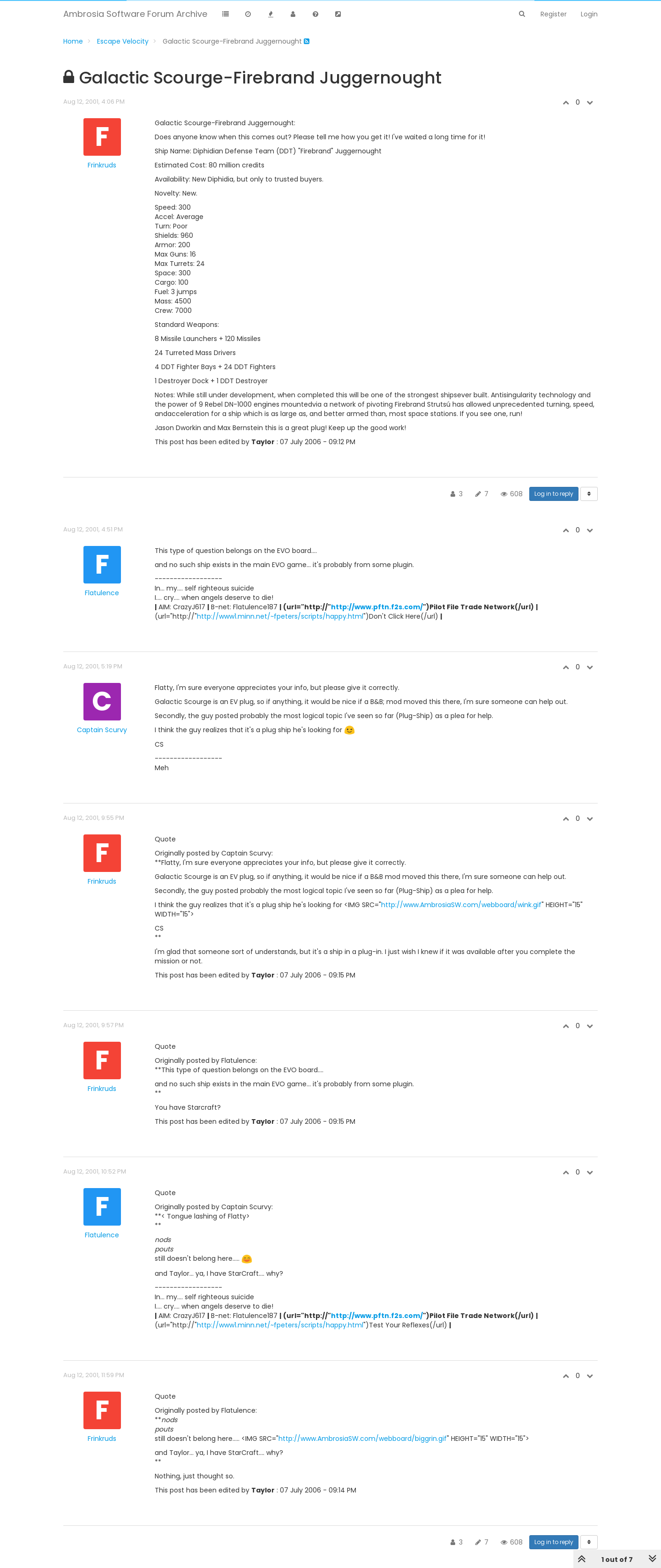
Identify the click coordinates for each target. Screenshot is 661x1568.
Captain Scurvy (102, 730)
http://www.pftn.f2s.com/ (377, 607)
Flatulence (102, 593)
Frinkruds (102, 165)
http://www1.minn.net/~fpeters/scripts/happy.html (280, 616)
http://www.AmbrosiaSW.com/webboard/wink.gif (461, 904)
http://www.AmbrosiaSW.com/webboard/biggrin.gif (362, 1438)
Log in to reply (553, 494)
